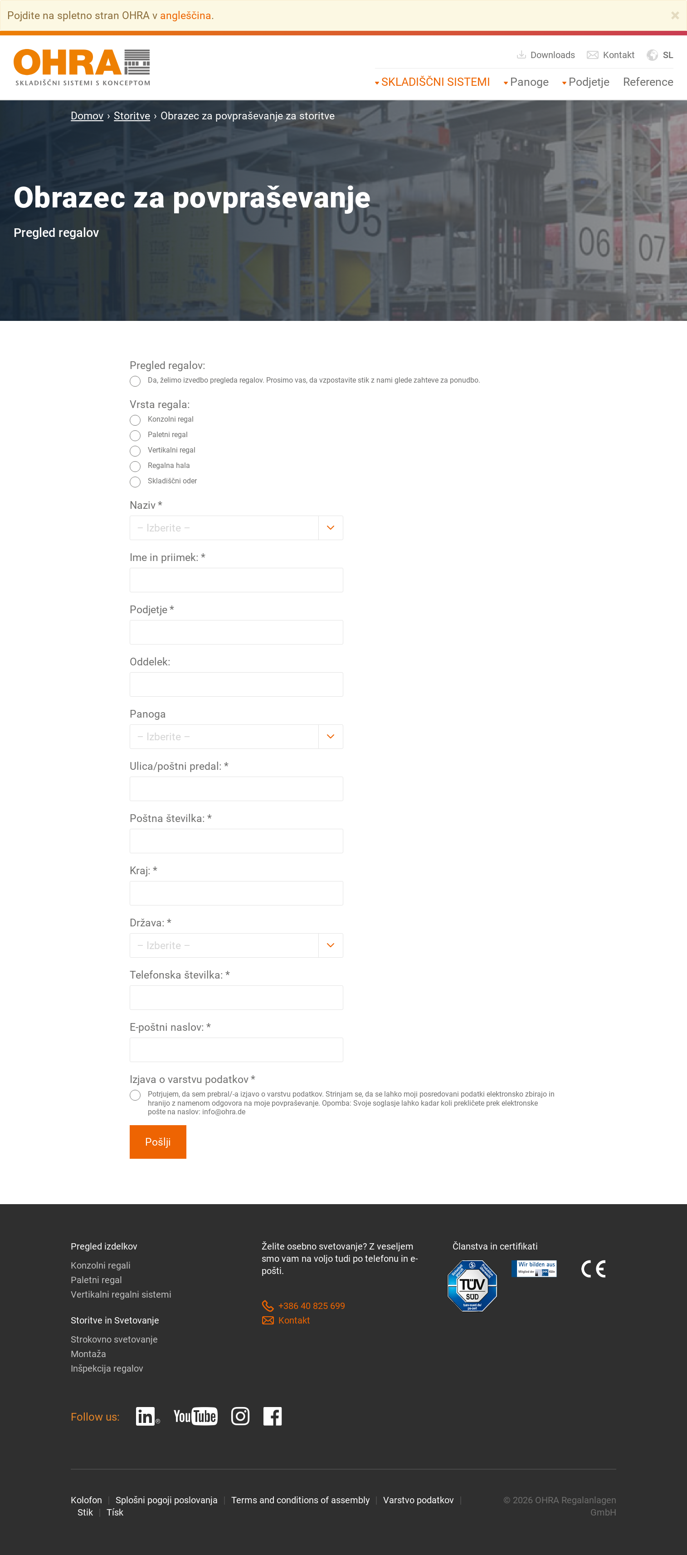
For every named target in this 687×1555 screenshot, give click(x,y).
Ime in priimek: (167, 557)
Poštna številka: (171, 818)
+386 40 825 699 (303, 1306)
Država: (150, 923)
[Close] (675, 15)
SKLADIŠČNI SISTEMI (435, 82)
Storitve (132, 116)
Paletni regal (159, 435)
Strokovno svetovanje (114, 1339)
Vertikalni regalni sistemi (121, 1294)
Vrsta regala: (160, 404)
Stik (85, 1512)
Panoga (148, 714)
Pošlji (158, 1142)
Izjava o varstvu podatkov (192, 1079)
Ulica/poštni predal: (179, 766)
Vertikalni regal (162, 451)
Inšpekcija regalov (107, 1368)
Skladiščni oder (163, 482)
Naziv (146, 505)
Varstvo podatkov (418, 1500)
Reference (648, 82)
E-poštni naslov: (170, 1027)
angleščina (185, 15)
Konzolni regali (101, 1265)
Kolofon (86, 1500)
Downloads (545, 54)
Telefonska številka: (180, 975)
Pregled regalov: (167, 365)
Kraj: (143, 870)
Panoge (529, 82)
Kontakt (610, 55)
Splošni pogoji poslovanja (167, 1500)
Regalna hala (160, 466)
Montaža (88, 1353)
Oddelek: (150, 662)
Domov (87, 116)
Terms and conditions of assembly (300, 1500)
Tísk (115, 1512)
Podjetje (589, 82)
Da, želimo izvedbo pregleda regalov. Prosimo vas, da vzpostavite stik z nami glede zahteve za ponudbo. (305, 381)
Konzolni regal (162, 420)
